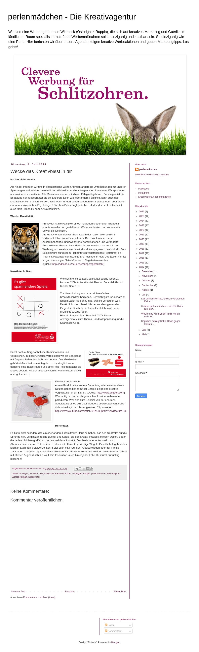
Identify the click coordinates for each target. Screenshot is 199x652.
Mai (144, 334)
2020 (142, 239)
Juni (144, 329)
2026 (142, 211)
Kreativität (49, 473)
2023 (142, 225)
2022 (142, 230)
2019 (142, 244)
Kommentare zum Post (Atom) (39, 597)
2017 (142, 253)
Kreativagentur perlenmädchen (154, 196)
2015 (142, 262)
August (146, 290)
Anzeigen (23, 473)
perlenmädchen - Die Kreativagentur (72, 16)
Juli (144, 294)
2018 (142, 248)
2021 (142, 234)
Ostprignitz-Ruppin (81, 473)
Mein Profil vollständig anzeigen (152, 174)
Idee (41, 473)
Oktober (146, 280)
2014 (142, 267)
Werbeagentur (114, 473)
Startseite (69, 591)
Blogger (115, 642)
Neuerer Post (18, 591)
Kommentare (113, 631)
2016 (142, 258)
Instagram (143, 192)
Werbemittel (33, 477)
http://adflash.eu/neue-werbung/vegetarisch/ (77, 263)
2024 (142, 220)
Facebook (143, 188)
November (148, 276)
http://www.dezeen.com (110, 392)
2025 (142, 216)
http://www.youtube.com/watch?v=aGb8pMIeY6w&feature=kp (90, 410)
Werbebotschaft (19, 477)
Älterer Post (119, 591)
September (148, 285)
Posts (109, 625)
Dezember (148, 271)
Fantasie (33, 473)
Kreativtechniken (63, 473)
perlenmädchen (98, 473)
